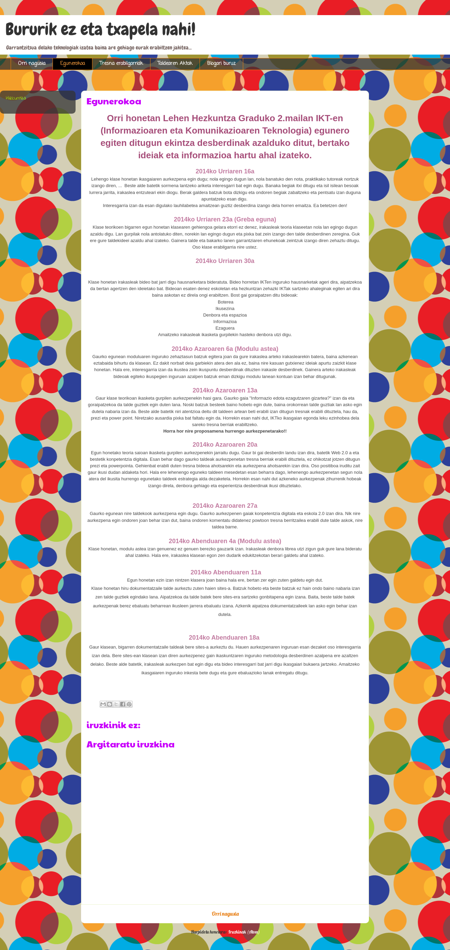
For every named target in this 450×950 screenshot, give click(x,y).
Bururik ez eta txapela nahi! (100, 29)
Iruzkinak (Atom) (244, 932)
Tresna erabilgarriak (121, 63)
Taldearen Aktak (175, 63)
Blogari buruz (221, 63)
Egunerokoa (72, 63)
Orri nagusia (31, 63)
